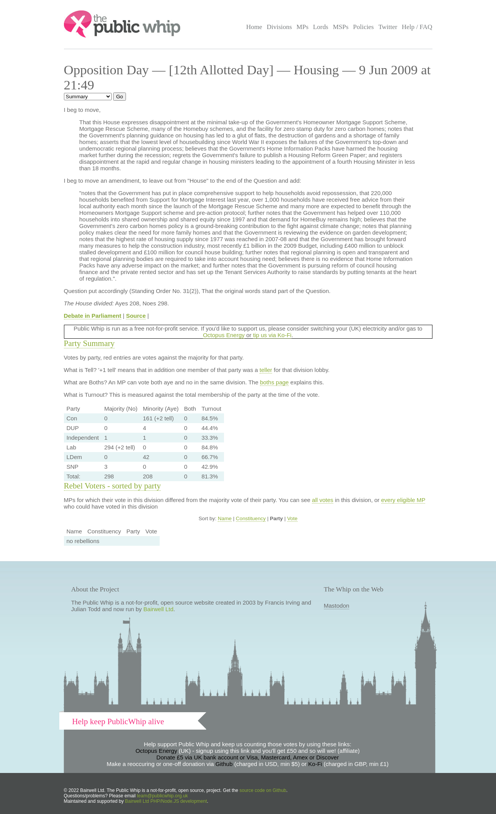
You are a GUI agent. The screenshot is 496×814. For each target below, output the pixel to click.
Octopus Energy (224, 335)
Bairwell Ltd (158, 609)
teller (266, 370)
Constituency (251, 518)
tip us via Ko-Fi (272, 335)
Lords (321, 27)
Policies (363, 27)
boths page (274, 382)
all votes (322, 500)
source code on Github (262, 790)
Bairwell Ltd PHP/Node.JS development (166, 801)
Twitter (387, 27)
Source (136, 315)
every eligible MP (403, 500)
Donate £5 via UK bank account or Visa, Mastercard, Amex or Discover (248, 757)
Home (254, 27)
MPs (302, 27)
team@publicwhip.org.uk (162, 796)
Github (223, 764)
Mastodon (337, 605)
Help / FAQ (417, 27)
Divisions (279, 27)
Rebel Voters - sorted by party (112, 485)
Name (225, 518)
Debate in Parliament (92, 315)
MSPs (341, 27)
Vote (292, 518)
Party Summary (89, 343)
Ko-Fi (315, 764)
